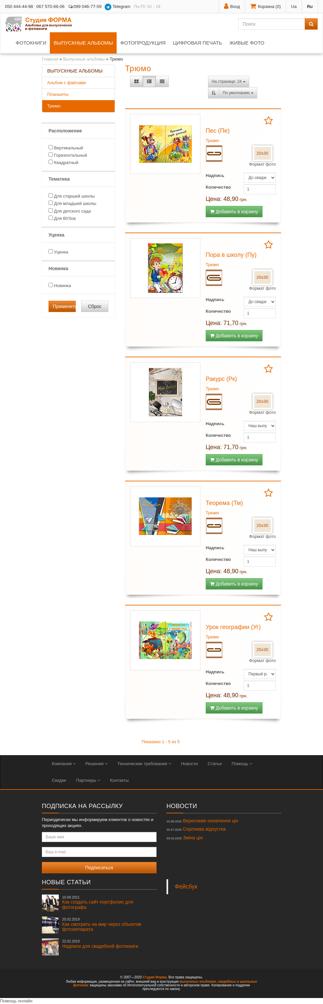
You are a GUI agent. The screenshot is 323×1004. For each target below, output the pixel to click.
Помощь (242, 763)
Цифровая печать (197, 43)
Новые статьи (66, 882)
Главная (50, 59)
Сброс (95, 306)
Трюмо (53, 105)
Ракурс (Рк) (221, 379)
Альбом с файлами (66, 82)
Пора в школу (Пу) (231, 254)
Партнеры (88, 780)
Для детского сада (70, 211)
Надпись (215, 175)
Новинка (60, 285)
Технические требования (144, 763)
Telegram (117, 7)
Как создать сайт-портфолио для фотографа (97, 902)
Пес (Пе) (218, 130)
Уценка (58, 251)
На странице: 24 (229, 81)
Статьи (215, 763)
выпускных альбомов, (198, 981)
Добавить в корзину (234, 211)
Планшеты (57, 94)
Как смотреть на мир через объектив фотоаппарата (101, 924)
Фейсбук (186, 886)
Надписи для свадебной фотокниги (100, 943)
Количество (218, 187)
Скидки (59, 780)
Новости (189, 763)
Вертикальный (66, 147)
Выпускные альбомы (83, 43)
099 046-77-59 (84, 6)
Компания (63, 763)
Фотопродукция (142, 43)
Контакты (119, 780)
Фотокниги (31, 43)
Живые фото (246, 43)
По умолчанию (238, 92)
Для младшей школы (72, 203)
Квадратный (63, 162)
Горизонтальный (68, 155)
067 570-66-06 (51, 6)
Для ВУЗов (62, 218)
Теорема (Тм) (224, 503)
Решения (96, 763)
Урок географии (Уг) (233, 627)
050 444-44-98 (19, 6)
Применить (64, 306)
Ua (294, 6)
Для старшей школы (72, 196)
